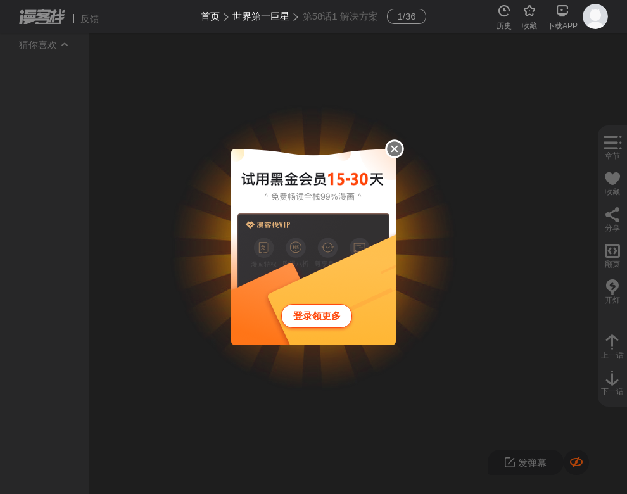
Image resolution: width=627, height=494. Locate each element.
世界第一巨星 (260, 16)
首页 (210, 16)
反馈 (89, 18)
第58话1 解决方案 (340, 16)
